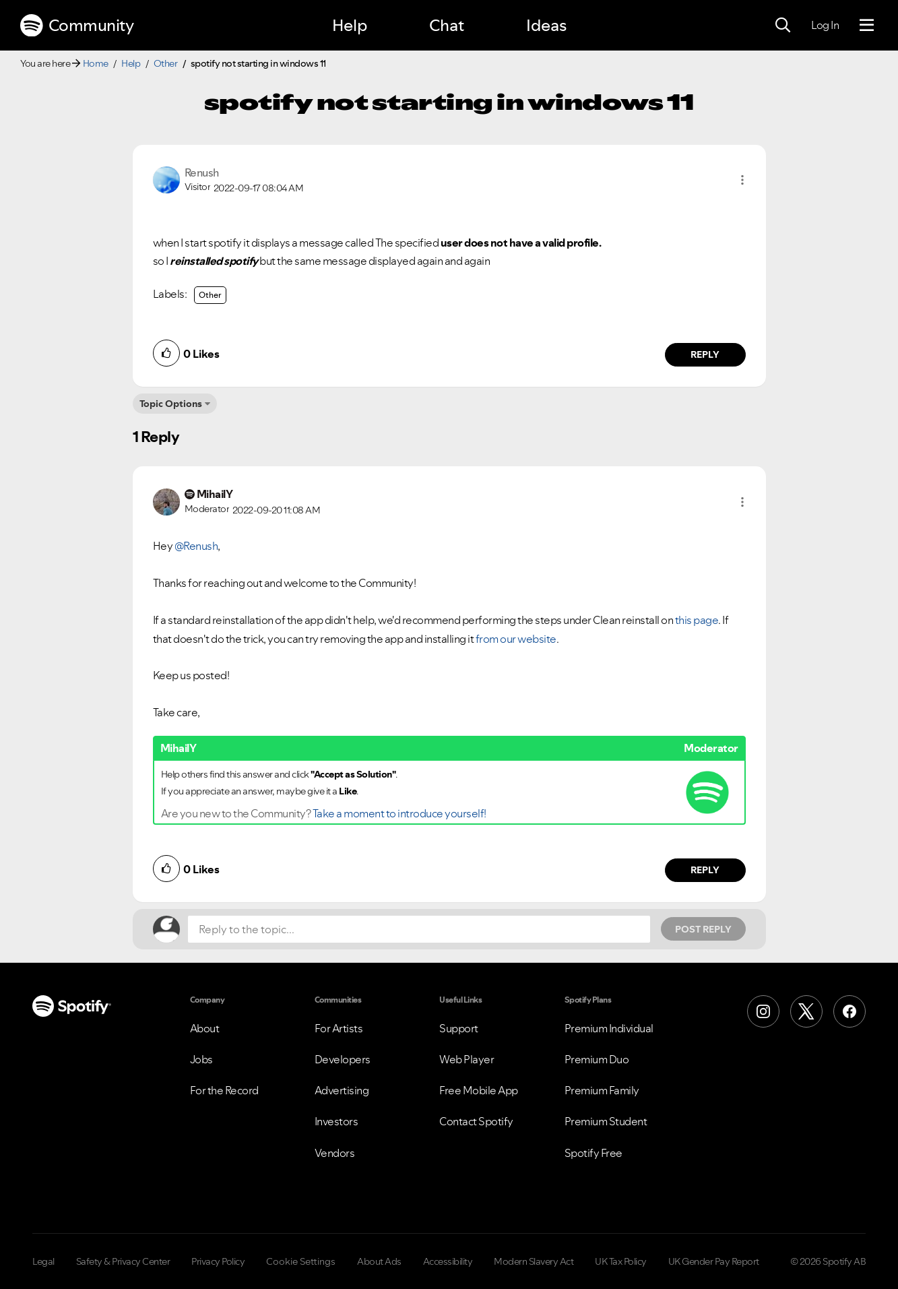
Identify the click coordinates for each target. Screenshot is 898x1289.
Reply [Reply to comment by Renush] (705, 354)
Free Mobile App (478, 1090)
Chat (446, 25)
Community (76, 25)
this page (697, 619)
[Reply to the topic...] (419, 929)
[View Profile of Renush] (202, 172)
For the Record (224, 1090)
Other (166, 63)
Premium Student (606, 1121)
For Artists (339, 1028)
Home (95, 63)
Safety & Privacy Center (123, 1261)
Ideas (546, 25)
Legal (43, 1261)
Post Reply (703, 929)
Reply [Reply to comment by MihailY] (705, 870)
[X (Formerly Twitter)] (806, 1011)
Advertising (342, 1090)
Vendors (335, 1152)
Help (349, 25)
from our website (516, 638)
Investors (336, 1121)
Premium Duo (597, 1059)
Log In (825, 25)
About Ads (379, 1261)
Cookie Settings (300, 1261)
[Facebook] (849, 1011)
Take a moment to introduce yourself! (399, 813)
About (205, 1028)
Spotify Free (593, 1152)
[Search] (782, 25)
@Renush (196, 545)
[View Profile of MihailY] (215, 493)
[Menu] (867, 25)
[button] (742, 180)
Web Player (466, 1059)
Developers (343, 1059)
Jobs (201, 1059)
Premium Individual (609, 1028)
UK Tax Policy (621, 1261)
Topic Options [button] (170, 403)
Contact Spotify (476, 1121)
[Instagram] (763, 1011)
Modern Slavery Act (533, 1261)
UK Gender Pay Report (713, 1261)
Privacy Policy (218, 1261)
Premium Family (602, 1090)
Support (458, 1028)
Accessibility (448, 1261)
